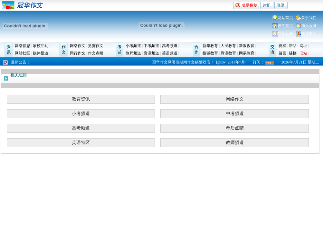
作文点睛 (95, 53)
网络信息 (22, 46)
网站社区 (22, 53)
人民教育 (228, 46)
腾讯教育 (228, 53)
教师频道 (133, 53)
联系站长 (285, 34)
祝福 (282, 46)
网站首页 (285, 17)
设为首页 (285, 26)
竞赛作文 (95, 46)
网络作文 (77, 46)
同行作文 (77, 53)
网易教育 (246, 53)
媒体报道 (40, 53)
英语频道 (169, 53)
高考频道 (169, 46)
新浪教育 (246, 46)
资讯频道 (151, 53)
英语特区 (81, 142)
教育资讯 (81, 99)
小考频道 (133, 46)
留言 (282, 53)
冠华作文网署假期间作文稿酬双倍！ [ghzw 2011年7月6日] (203, 62)
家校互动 (40, 46)
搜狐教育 (210, 53)
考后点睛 (235, 128)
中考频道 (151, 46)
